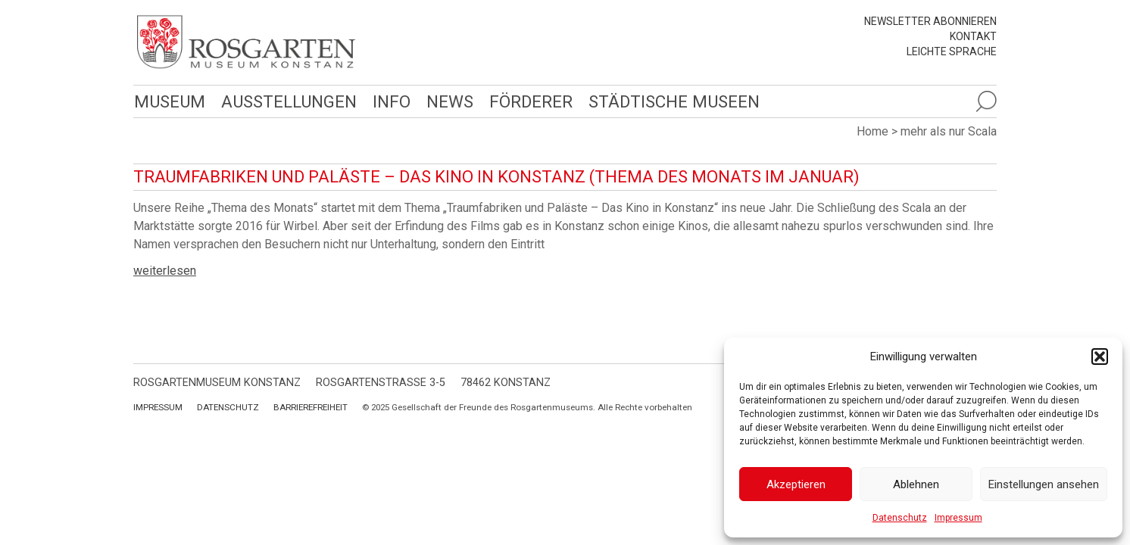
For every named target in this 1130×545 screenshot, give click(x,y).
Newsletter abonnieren (930, 21)
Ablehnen (916, 484)
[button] (1099, 356)
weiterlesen (164, 270)
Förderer (526, 101)
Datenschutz (899, 517)
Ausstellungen (287, 101)
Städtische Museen (669, 101)
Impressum (958, 517)
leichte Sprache (952, 51)
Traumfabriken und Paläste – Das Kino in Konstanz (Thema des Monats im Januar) (496, 176)
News (446, 101)
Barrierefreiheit (310, 407)
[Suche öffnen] (986, 101)
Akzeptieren (796, 484)
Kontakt (973, 36)
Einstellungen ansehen (1043, 484)
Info (388, 101)
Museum (169, 101)
